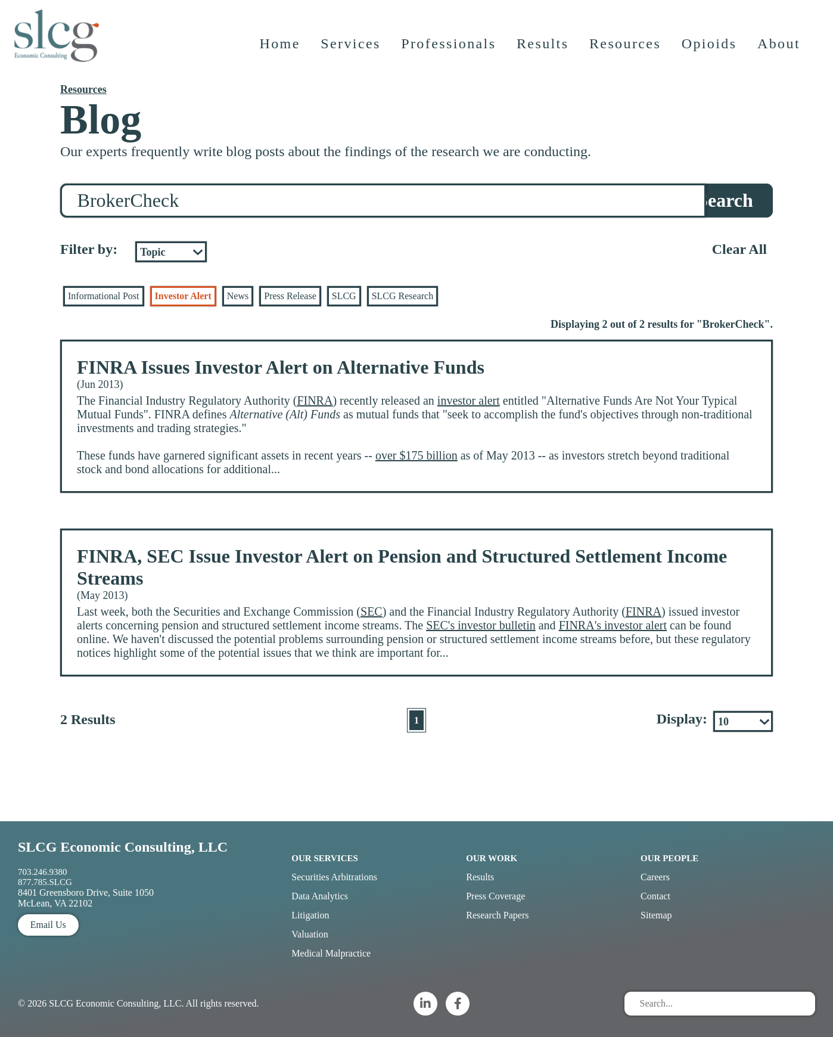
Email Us (48, 925)
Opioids (710, 50)
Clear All (739, 249)
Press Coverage (495, 896)
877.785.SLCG (45, 882)
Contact (655, 896)
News (237, 296)
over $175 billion (416, 455)
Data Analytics (319, 896)
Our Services (324, 858)
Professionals (449, 50)
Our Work (491, 858)
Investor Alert (183, 296)
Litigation (310, 915)
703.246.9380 (42, 872)
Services (352, 50)
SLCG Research (403, 296)
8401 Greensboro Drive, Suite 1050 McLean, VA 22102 (86, 897)
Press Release (290, 296)
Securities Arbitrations (334, 877)
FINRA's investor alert (613, 625)
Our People (669, 858)
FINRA (314, 400)
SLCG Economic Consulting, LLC (123, 847)
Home (280, 50)
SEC (371, 611)
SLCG (344, 296)
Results (544, 50)
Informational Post (103, 296)
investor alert (468, 400)
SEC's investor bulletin (481, 625)
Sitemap (656, 915)
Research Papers (497, 915)
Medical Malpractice (331, 953)
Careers (655, 877)
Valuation (309, 934)
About (780, 50)
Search (725, 200)
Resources (626, 50)
